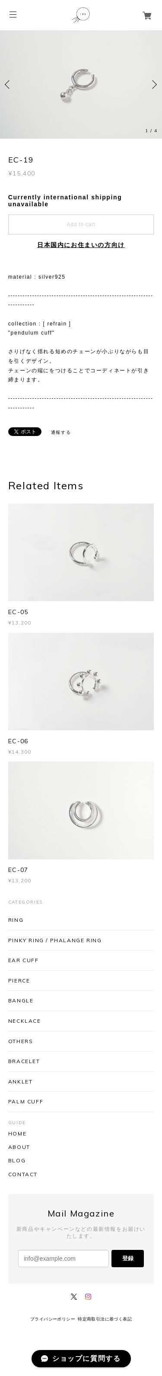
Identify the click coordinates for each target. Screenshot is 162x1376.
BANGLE (21, 1000)
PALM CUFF (25, 1101)
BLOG (16, 1161)
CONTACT (23, 1174)
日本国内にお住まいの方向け (81, 244)
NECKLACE (24, 1021)
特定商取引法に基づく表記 (105, 1319)
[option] (81, 84)
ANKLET (20, 1081)
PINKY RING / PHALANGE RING (55, 940)
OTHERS (20, 1041)
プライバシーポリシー (52, 1319)
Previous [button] (8, 84)
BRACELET (24, 1061)
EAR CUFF (23, 960)
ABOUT (19, 1147)
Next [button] (153, 84)
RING (15, 920)
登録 (127, 1258)
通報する (61, 432)
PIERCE (19, 980)
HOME (17, 1134)
